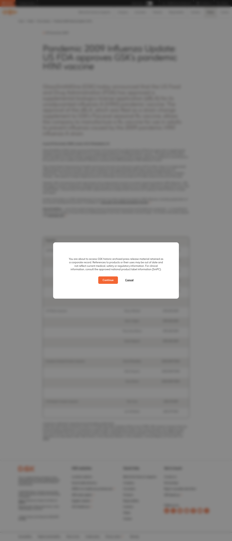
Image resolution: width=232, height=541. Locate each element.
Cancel (129, 280)
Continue (107, 280)
